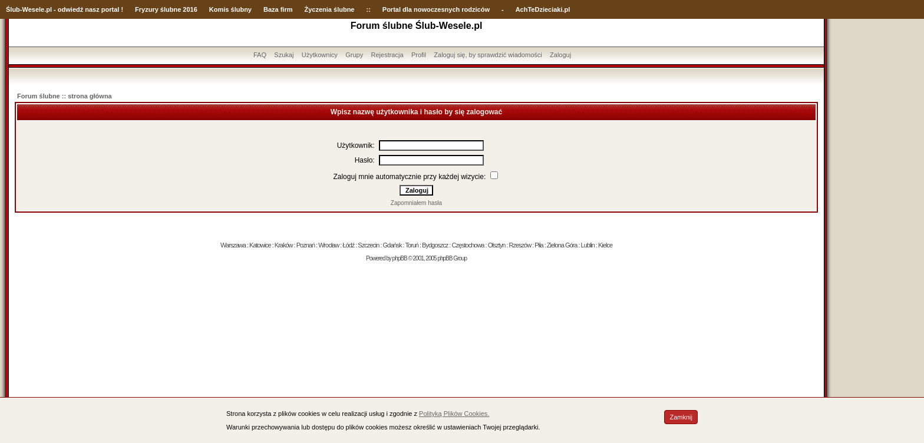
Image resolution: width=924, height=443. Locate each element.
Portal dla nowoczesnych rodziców (436, 9)
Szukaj (283, 54)
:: (368, 9)
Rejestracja (387, 54)
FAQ (259, 54)
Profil (418, 54)
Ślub (13, 9)
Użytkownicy (320, 54)
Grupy (354, 54)
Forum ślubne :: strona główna (64, 96)
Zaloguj (560, 54)
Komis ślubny (230, 9)
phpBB (399, 258)
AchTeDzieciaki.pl (543, 9)
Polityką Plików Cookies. (454, 413)
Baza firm (278, 9)
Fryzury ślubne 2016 (166, 9)
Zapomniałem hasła (416, 203)
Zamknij (680, 417)
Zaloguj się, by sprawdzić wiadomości (488, 54)
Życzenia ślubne (330, 9)
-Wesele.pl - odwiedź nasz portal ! (71, 9)
